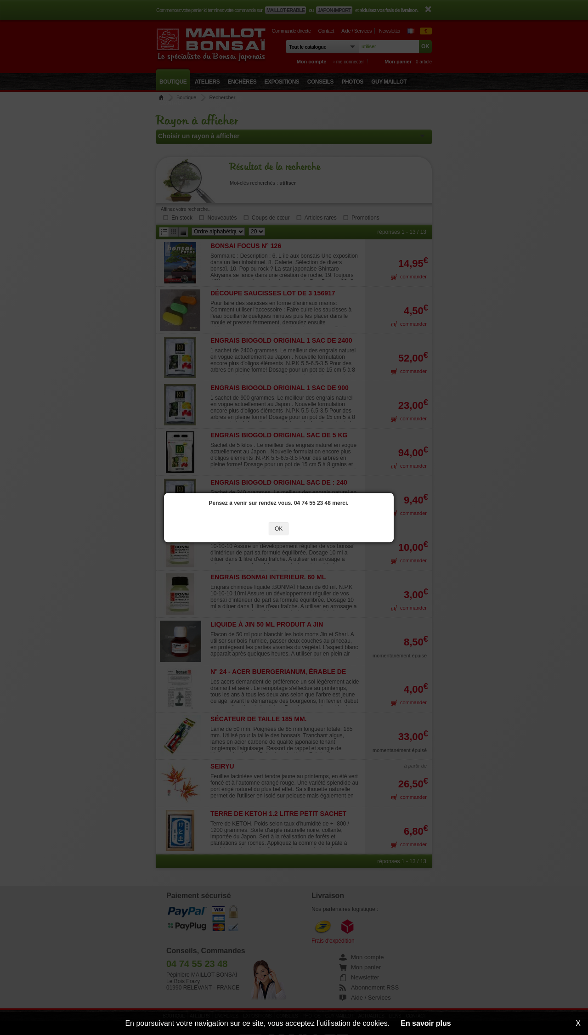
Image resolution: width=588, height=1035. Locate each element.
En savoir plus (426, 1023)
